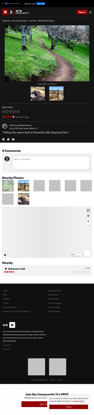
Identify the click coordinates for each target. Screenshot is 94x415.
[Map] (47, 232)
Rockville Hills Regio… (46, 21)
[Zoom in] (88, 221)
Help (5, 295)
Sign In (82, 12)
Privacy (60, 380)
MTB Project (53, 295)
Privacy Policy (79, 401)
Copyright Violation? (47, 84)
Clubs (5, 303)
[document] (68, 403)
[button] (3, 139)
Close (68, 407)
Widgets (6, 299)
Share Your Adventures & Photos (16, 311)
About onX (7, 345)
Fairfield (32, 21)
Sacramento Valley (19, 21)
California (6, 21)
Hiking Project (53, 299)
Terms (53, 380)
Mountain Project (55, 290)
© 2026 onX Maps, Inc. (39, 380)
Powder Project (54, 307)
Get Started (47, 404)
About (5, 290)
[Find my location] (88, 216)
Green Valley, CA (30, 128)
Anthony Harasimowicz (20, 125)
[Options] (87, 253)
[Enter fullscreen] (88, 210)
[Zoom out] (88, 225)
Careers (6, 349)
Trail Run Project (54, 303)
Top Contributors (10, 307)
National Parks (54, 311)
